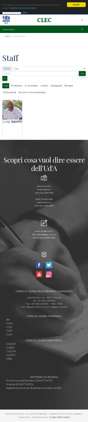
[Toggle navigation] (83, 12)
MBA (9, 358)
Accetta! (76, 4)
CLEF (9, 330)
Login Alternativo (60, 417)
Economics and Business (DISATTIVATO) (29, 380)
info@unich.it (47, 231)
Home (7, 36)
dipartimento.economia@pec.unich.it (47, 306)
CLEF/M (10, 355)
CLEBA (10, 347)
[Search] (11, 12)
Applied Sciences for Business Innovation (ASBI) (33, 388)
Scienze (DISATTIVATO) (19, 384)
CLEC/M (11, 351)
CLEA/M (11, 343)
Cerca (24, 12)
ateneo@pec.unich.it (46, 234)
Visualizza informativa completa (22, 8)
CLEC (9, 327)
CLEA (9, 323)
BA (8, 319)
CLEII (9, 334)
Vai (82, 73)
